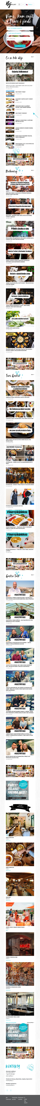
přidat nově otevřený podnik (11, 1022)
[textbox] (19, 28)
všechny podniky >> (30, 1022)
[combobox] (20, 28)
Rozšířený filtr (20, 46)
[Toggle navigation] (19, 4)
